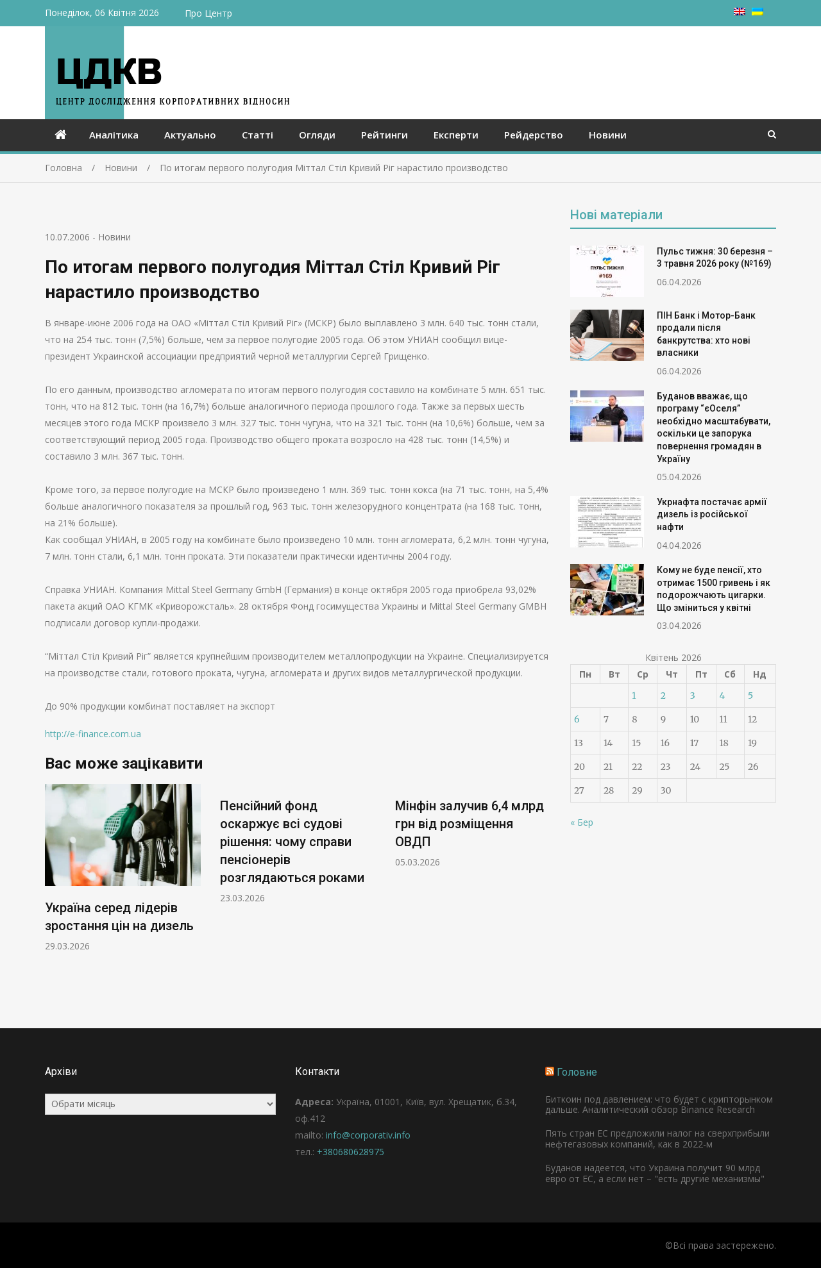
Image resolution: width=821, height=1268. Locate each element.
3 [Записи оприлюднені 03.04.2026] (692, 695)
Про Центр (208, 13)
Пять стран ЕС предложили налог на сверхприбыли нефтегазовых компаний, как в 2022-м (657, 1138)
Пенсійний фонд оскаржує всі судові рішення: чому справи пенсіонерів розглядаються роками (292, 841)
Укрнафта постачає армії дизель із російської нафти (712, 514)
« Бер (581, 822)
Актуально (190, 134)
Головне (577, 1072)
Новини (608, 134)
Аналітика (114, 134)
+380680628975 (350, 1152)
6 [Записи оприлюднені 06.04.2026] (576, 719)
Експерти (456, 134)
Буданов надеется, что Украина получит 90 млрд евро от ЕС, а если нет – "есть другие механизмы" (655, 1173)
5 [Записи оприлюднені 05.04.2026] (750, 695)
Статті (257, 134)
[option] (122, 868)
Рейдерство (533, 134)
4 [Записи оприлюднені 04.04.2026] (722, 695)
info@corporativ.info (368, 1135)
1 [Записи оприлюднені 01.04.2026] (634, 695)
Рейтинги (384, 134)
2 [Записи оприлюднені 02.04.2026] (663, 695)
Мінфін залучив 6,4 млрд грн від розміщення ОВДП (469, 823)
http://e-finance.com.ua (93, 734)
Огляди (317, 134)
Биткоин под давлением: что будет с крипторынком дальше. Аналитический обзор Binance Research (659, 1104)
